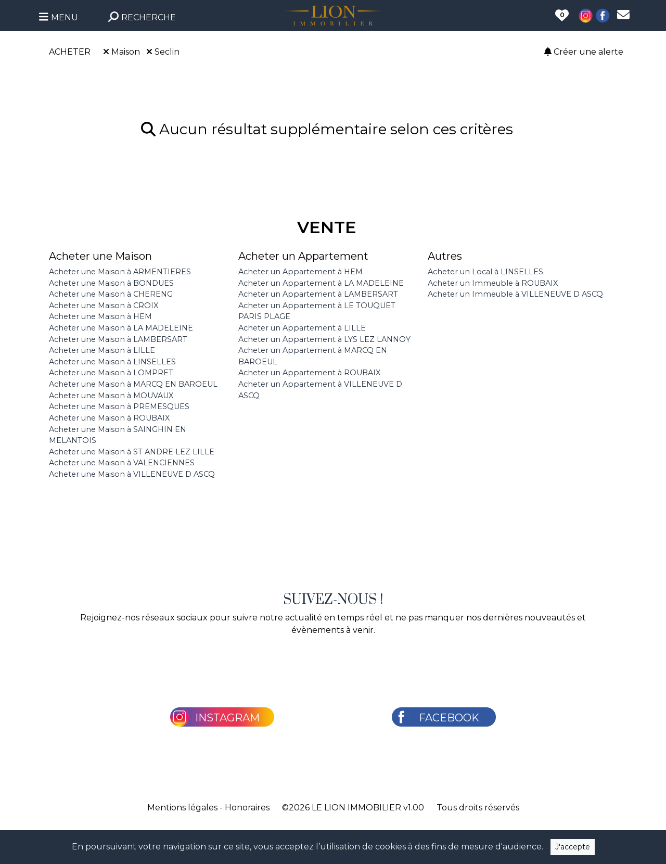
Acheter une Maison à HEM (100, 316)
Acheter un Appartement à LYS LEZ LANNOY (324, 339)
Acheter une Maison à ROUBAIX (109, 418)
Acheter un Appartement (303, 256)
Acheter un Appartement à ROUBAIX (309, 372)
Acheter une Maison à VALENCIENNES (122, 462)
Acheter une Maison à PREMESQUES (119, 406)
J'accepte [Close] (572, 847)
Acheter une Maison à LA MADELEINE (121, 328)
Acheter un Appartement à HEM (300, 271)
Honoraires (247, 807)
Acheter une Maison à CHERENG (111, 294)
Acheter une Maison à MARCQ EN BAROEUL (133, 384)
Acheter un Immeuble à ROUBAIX (493, 283)
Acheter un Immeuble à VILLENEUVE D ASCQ (515, 294)
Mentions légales (182, 807)
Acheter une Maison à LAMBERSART (118, 339)
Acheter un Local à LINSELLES (485, 271)
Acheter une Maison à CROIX (103, 305)
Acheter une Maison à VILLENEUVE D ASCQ (132, 474)
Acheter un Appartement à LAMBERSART (318, 294)
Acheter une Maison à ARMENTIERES (120, 271)
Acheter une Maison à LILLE (102, 350)
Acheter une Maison (100, 256)
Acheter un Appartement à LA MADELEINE (321, 283)
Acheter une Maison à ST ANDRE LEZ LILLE (131, 451)
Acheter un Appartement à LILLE (302, 328)
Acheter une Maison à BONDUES (111, 283)
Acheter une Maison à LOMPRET (111, 372)
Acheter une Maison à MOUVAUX (111, 395)
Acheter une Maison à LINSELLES (112, 361)
